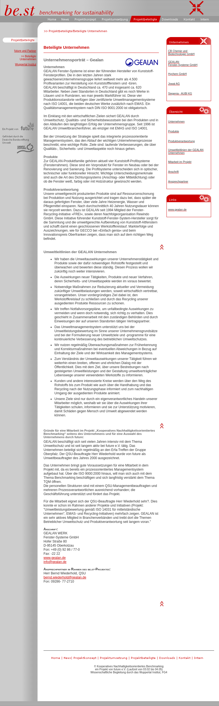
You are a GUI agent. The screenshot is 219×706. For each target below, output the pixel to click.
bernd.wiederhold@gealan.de (65, 577)
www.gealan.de (55, 558)
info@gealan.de (55, 562)
